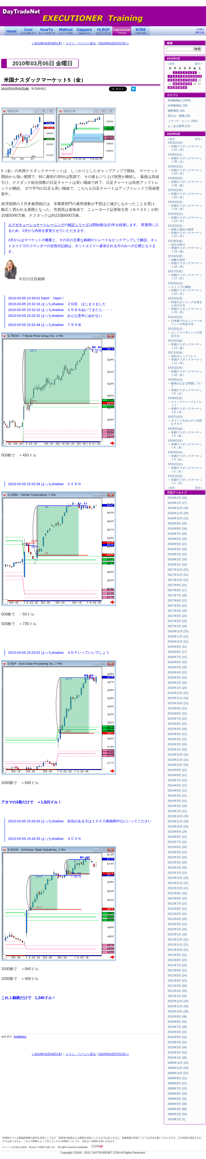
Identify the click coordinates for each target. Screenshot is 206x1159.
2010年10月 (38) (178, 1011)
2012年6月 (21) (177, 908)
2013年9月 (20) (177, 831)
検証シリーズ (78, 225)
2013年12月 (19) (178, 816)
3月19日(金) (175, 241)
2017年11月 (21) (178, 574)
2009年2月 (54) (177, 1114)
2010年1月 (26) (177, 1057)
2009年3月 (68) (177, 1109)
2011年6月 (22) (177, 970)
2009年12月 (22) (178, 1062)
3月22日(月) (175, 225)
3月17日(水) (175, 271)
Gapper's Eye (84, 30)
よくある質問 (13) (179, 126)
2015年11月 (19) (178, 698)
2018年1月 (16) (177, 564)
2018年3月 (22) (177, 554)
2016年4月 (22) (177, 672)
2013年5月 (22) (177, 852)
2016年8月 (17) (177, 652)
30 (180, 87)
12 (194, 76)
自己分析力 (178, 244)
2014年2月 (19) (177, 806)
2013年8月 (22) (177, 836)
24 (185, 83)
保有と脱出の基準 (182, 229)
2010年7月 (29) (177, 1026)
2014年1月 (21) (177, 811)
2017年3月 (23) (177, 616)
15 (175, 80)
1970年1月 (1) (176, 1119)
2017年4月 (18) (177, 610)
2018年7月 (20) (177, 533)
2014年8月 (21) (177, 775)
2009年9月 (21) (177, 1078)
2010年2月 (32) (177, 1052)
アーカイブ (180, 492)
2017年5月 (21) (177, 605)
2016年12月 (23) (178, 631)
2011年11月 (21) (178, 944)
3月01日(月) (175, 476)
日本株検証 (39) (178, 105)
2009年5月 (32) (177, 1098)
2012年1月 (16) (177, 934)
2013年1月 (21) (177, 872)
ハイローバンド (103, 30)
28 (170, 87)
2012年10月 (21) (178, 888)
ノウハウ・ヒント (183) (182, 121)
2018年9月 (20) (177, 523)
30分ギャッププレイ (184, 356)
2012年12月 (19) (178, 878)
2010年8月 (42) (177, 1021)
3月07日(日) (175, 416)
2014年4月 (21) (177, 795)
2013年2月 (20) (177, 867)
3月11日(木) (175, 352)
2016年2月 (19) (177, 682)
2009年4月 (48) (177, 1104)
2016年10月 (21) (178, 641)
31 (185, 87)
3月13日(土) (175, 328)
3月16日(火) (175, 283)
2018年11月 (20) (178, 513)
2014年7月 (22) (177, 780)
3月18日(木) (175, 256)
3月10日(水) (175, 367)
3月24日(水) (175, 202)
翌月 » (198, 63)
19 (194, 80)
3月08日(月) (175, 398)
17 (185, 80)
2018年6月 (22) (177, 539)
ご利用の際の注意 (200, 31)
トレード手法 (65, 30)
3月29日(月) (175, 166)
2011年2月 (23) (177, 991)
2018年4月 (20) (177, 549)
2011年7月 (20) (177, 965)
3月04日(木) (175, 440)
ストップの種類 (181, 287)
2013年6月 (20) (177, 847)
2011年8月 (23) (177, 960)
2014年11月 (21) (178, 759)
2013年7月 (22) (177, 842)
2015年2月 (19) (177, 744)
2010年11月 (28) (178, 1006)
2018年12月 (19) (178, 508)
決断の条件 (178, 259)
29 (175, 87)
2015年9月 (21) (177, 708)
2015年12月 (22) (178, 693)
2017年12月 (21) (178, 569)
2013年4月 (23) (177, 857)
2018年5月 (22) (177, 544)
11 (189, 76)
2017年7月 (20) (177, 595)
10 (185, 76)
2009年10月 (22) (178, 1073)
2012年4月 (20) (177, 919)
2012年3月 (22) (177, 924)
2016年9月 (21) (177, 646)
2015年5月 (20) (177, 729)
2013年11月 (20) (178, 821)
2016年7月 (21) (177, 657)
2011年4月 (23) (177, 980)
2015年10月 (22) (178, 703)
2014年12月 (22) (178, 754)
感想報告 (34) (176, 110)
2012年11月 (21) (178, 883)
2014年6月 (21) (177, 785)
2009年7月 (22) (177, 1088)
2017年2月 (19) (177, 621)
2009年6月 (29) (177, 1093)
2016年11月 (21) (178, 636)
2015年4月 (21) (177, 734)
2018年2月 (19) (177, 559)
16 (180, 80)
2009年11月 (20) (178, 1068)
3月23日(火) (175, 214)
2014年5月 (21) (177, 790)
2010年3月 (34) (177, 1047)
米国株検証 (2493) (179, 100)
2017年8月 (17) (177, 590)
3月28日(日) (175, 178)
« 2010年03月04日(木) (47, 43)
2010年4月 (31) (177, 1042)
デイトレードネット (12, 30)
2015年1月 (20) (177, 749)
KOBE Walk (140, 30)
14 (170, 80)
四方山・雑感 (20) (179, 115)
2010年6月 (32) (177, 1032)
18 (189, 80)
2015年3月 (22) (177, 739)
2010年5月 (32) (177, 1037)
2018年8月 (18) (177, 528)
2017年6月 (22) (177, 600)
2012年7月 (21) (177, 903)
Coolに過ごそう (28, 30)
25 (189, 83)
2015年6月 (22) (177, 723)
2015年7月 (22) (177, 718)
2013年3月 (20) (177, 862)
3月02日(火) (175, 464)
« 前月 (171, 63)
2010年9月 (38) (177, 1016)
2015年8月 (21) (177, 713)
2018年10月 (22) (178, 518)
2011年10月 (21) (178, 949)
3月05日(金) (175, 428)
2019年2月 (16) (177, 497)
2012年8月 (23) (177, 898)
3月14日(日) (175, 317)
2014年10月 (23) (178, 765)
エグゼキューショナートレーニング (36, 225)
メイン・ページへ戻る (81, 43)
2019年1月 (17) (177, 503)
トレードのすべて (46, 30)
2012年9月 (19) (177, 893)
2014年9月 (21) (177, 770)
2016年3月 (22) (177, 677)
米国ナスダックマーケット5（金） (45, 80)
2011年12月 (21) (178, 939)
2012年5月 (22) (177, 913)
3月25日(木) (175, 190)
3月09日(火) (175, 379)
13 (199, 76)
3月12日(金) (175, 340)
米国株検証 (20, 1036)
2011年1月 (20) (177, 996)
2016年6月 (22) (177, 662)
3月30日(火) (175, 154)
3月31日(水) (175, 142)
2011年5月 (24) (177, 975)
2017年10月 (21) (178, 580)
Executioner (121, 30)
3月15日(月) (175, 298)
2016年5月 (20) (177, 667)
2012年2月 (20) (177, 929)
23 (180, 83)
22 (175, 83)
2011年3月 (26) (177, 985)
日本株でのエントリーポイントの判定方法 (186, 322)
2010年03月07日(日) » (114, 43)
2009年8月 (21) (177, 1083)
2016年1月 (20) (177, 687)
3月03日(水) (175, 452)
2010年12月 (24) (178, 1001)
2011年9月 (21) (177, 955)
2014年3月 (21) (177, 800)
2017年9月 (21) (177, 585)
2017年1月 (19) (177, 626)
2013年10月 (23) (178, 826)
